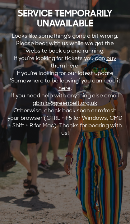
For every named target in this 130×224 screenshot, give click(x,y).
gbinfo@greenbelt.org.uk (65, 102)
